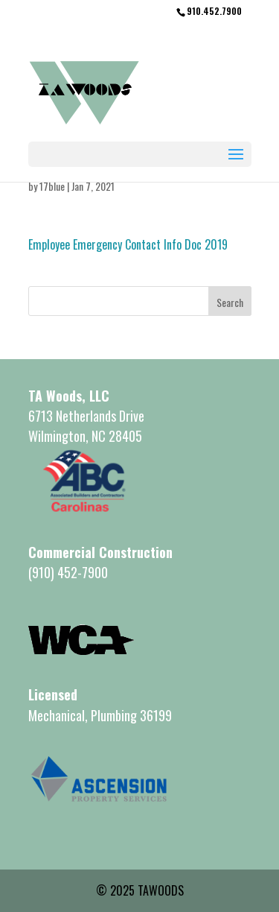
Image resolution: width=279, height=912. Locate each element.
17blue (52, 186)
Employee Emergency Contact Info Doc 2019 (128, 244)
